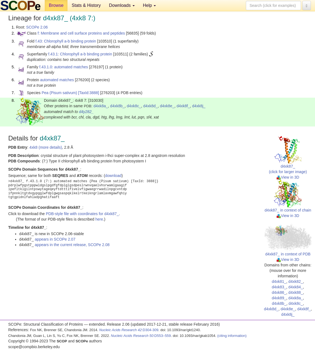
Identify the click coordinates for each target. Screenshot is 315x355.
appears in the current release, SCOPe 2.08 (72, 245)
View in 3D (288, 177)
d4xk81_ (279, 281)
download (113, 175)
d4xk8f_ (183, 106)
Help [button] (149, 5)
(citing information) (232, 336)
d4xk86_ (279, 292)
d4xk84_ (295, 287)
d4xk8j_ (198, 106)
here (99, 219)
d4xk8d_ (150, 106)
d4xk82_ (295, 281)
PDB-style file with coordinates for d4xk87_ (82, 214)
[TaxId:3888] (88, 93)
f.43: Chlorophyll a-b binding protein (65, 41)
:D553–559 (141, 336)
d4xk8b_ (117, 106)
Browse (56, 5)
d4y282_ (86, 111)
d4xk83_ (279, 287)
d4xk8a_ (101, 106)
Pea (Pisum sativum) (59, 93)
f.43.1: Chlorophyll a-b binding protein (80, 54)
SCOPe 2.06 (37, 27)
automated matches (57, 80)
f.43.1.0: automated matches (63, 67)
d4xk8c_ (134, 106)
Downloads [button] (122, 5)
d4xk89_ (279, 298)
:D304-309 (129, 330)
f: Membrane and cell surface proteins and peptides (81, 33)
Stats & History (86, 5)
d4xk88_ (295, 292)
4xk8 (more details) (45, 147)
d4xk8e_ (167, 106)
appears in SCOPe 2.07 (55, 239)
